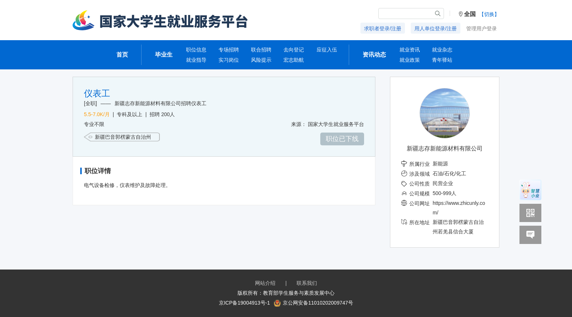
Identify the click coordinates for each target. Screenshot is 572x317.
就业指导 (196, 60)
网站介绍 (265, 283)
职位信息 (196, 50)
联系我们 (307, 283)
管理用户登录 (481, 28)
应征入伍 (327, 50)
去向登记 (293, 50)
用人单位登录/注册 (435, 28)
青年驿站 (442, 60)
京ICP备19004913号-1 (244, 303)
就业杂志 (442, 50)
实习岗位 (229, 60)
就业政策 (409, 60)
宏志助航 (293, 60)
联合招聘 (261, 50)
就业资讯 (409, 50)
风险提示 (261, 60)
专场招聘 (229, 50)
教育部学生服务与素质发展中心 (299, 293)
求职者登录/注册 (382, 28)
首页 (122, 54)
